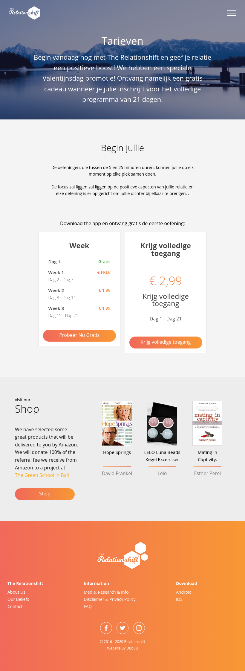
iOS (179, 599)
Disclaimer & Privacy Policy (109, 599)
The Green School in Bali (42, 475)
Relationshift (134, 641)
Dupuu (132, 648)
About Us (16, 592)
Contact (14, 606)
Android (184, 592)
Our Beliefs (18, 599)
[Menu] (229, 13)
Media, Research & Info (106, 592)
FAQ (88, 606)
